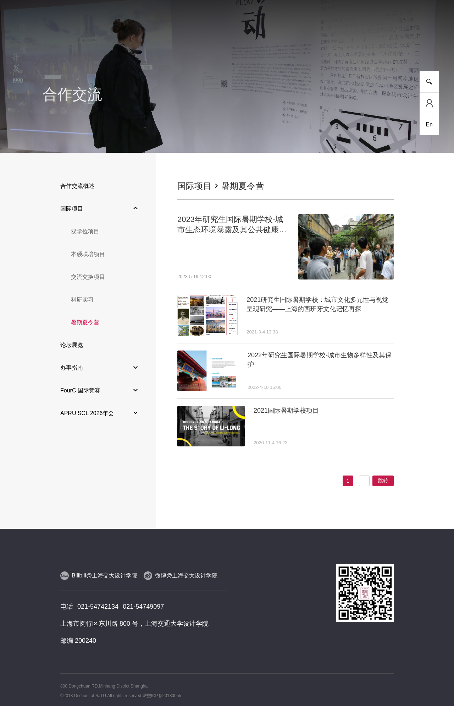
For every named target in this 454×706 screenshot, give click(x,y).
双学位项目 (85, 231)
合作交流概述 (77, 186)
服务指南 (400, 46)
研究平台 (157, 46)
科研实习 (82, 300)
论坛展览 (71, 345)
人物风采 (227, 46)
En (429, 124)
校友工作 (366, 46)
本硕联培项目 (88, 254)
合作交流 (296, 46)
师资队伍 (192, 46)
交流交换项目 (88, 277)
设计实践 (261, 46)
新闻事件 (88, 46)
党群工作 (331, 46)
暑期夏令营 (85, 322)
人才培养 (122, 46)
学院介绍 (53, 46)
